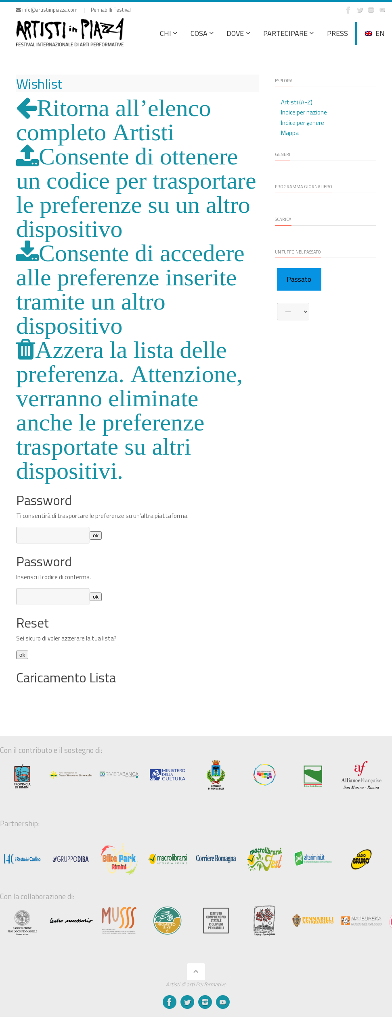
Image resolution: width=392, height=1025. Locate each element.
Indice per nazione (304, 112)
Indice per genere (302, 122)
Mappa (290, 132)
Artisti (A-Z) (296, 102)
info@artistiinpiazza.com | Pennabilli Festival (73, 10)
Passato (299, 279)
